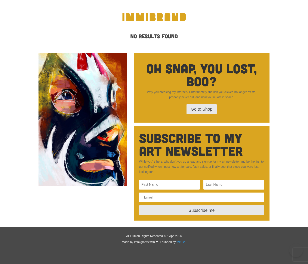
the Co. (181, 242)
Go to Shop (201, 109)
